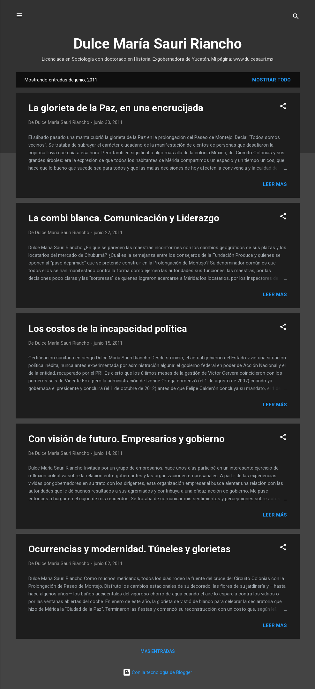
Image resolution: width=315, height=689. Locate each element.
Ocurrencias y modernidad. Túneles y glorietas (129, 549)
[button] (283, 107)
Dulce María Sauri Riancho (157, 43)
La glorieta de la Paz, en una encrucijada (115, 107)
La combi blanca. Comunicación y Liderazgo (123, 218)
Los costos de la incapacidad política (107, 328)
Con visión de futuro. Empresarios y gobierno (126, 438)
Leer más (275, 184)
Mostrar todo (271, 80)
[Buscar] (296, 17)
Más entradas (157, 651)
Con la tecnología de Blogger (157, 672)
